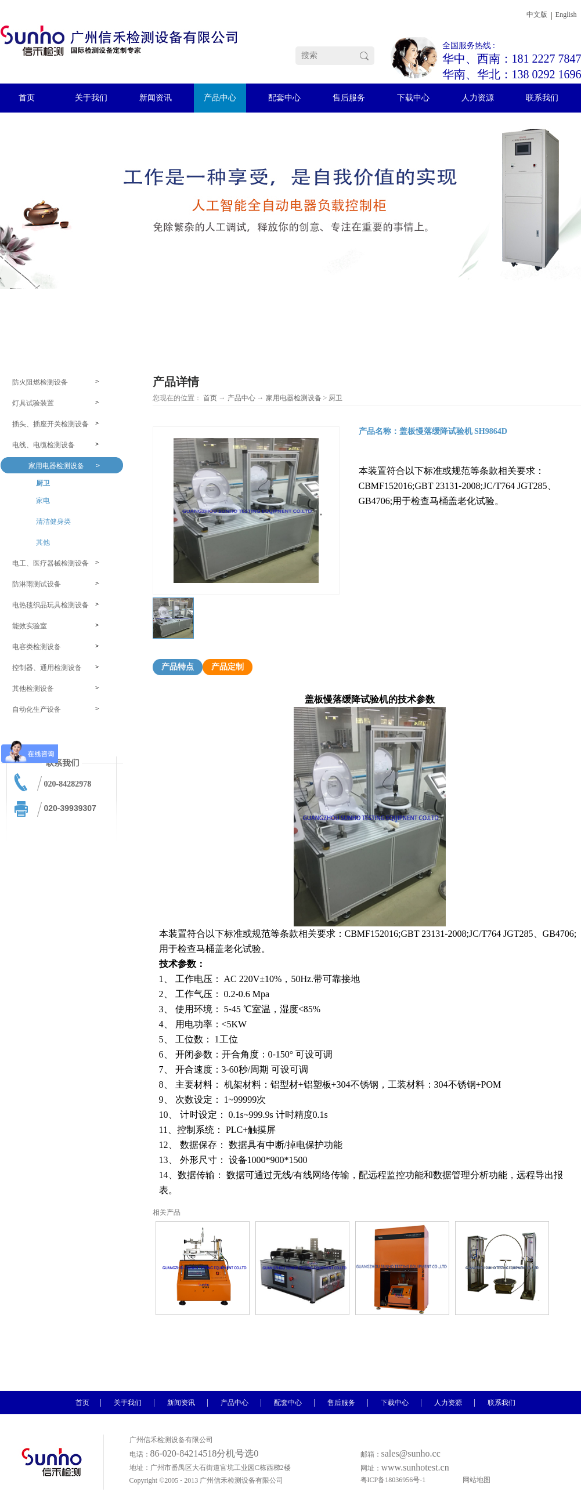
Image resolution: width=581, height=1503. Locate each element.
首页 (210, 398)
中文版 (536, 14)
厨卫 (335, 398)
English (566, 14)
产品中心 (241, 398)
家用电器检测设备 (294, 398)
